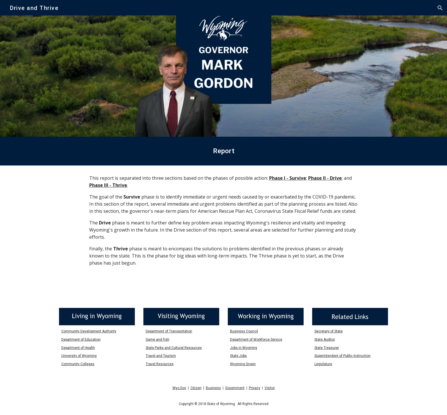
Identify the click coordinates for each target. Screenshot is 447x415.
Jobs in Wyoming (243, 348)
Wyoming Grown (243, 364)
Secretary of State (328, 331)
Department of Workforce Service (256, 340)
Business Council (244, 331)
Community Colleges (77, 364)
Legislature (323, 364)
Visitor (270, 388)
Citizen (196, 388)
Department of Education (81, 340)
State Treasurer (326, 348)
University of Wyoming (79, 356)
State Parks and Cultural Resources (174, 348)
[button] (440, 8)
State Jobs (238, 356)
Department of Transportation (169, 331)
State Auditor (324, 340)
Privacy (254, 388)
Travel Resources (160, 364)
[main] (223, 151)
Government (235, 388)
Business (213, 388)
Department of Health (78, 348)
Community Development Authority (88, 331)
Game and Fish (157, 340)
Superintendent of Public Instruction (342, 356)
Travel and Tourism (161, 356)
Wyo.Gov (179, 388)
